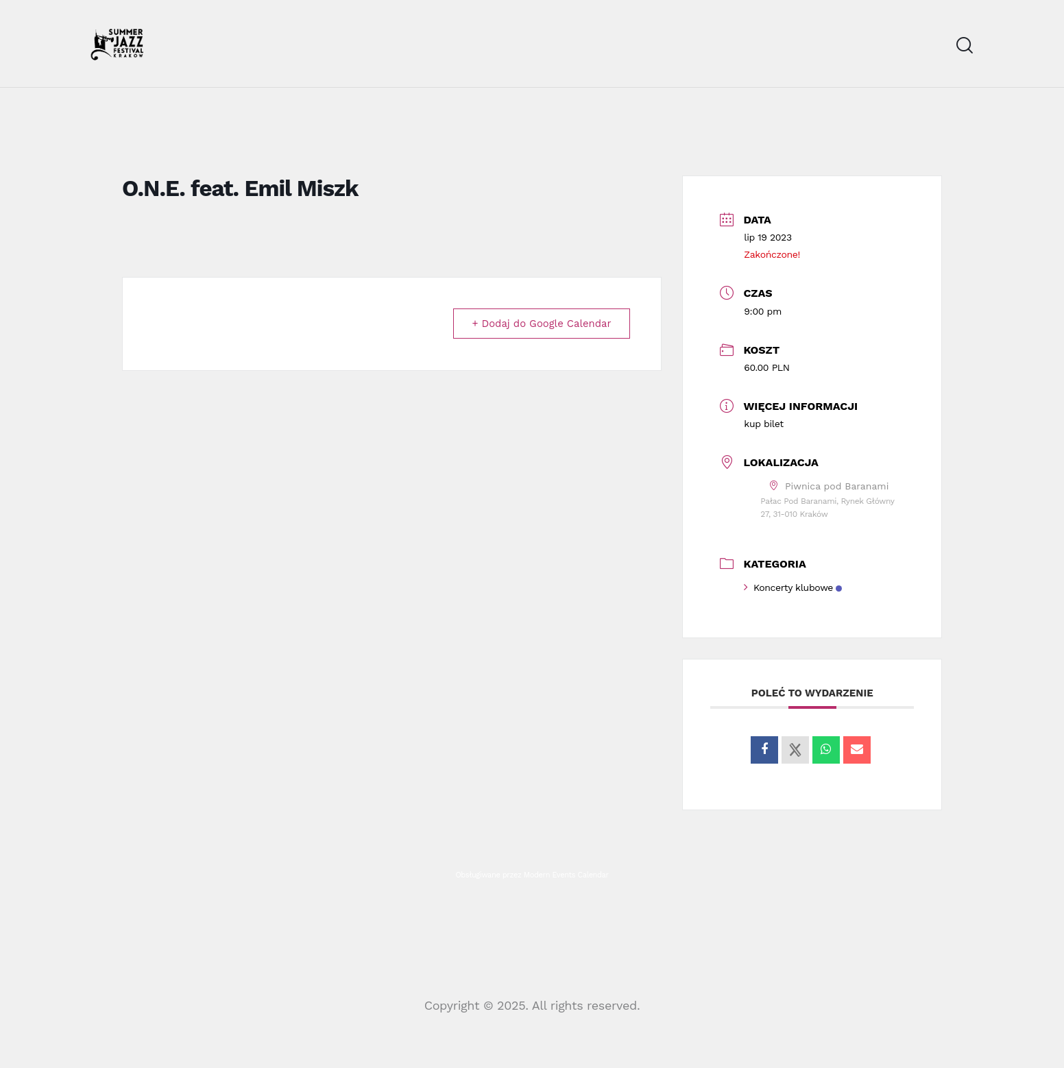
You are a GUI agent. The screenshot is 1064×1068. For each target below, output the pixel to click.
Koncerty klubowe (793, 588)
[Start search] (964, 45)
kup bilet (763, 424)
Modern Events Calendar (566, 875)
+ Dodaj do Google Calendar (540, 324)
